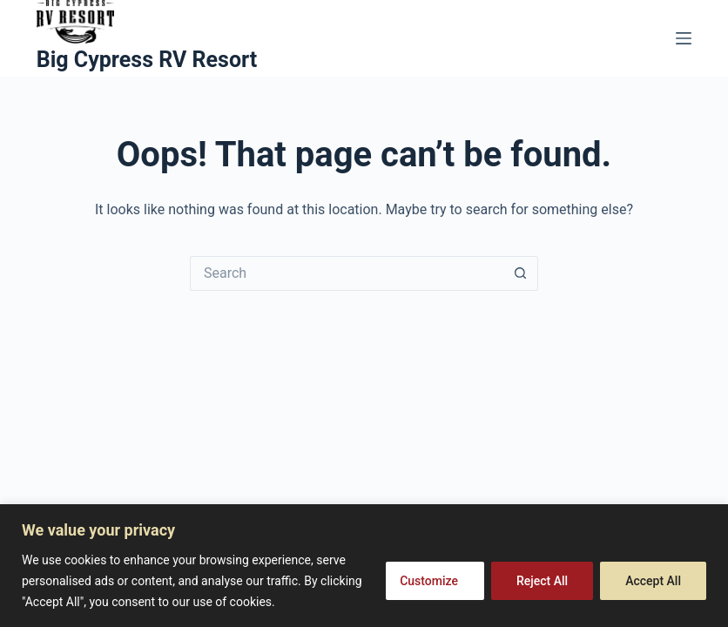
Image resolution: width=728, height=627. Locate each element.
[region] (364, 565)
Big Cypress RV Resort (147, 59)
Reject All (542, 581)
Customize (429, 581)
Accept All (653, 581)
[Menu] (683, 38)
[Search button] (520, 273)
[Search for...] (346, 273)
